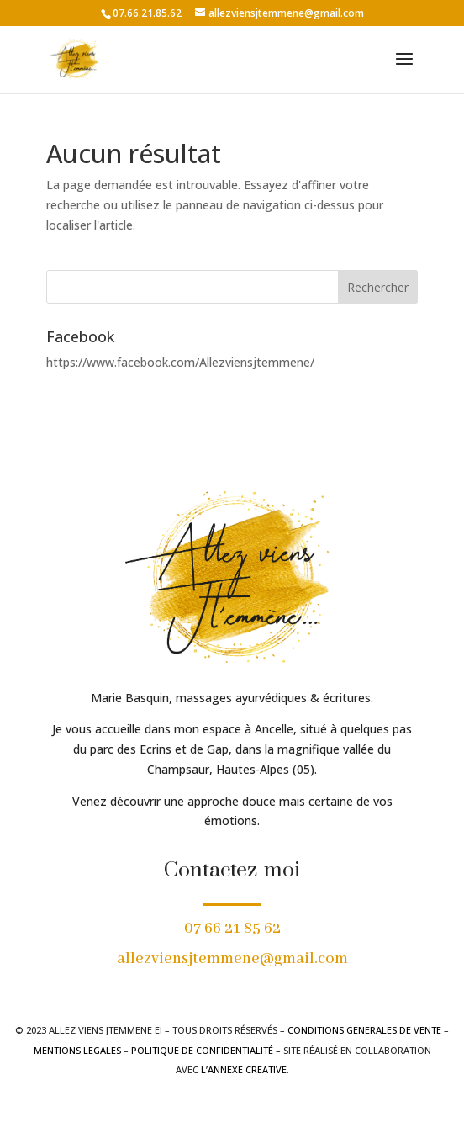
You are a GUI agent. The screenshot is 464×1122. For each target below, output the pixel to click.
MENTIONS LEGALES (77, 1050)
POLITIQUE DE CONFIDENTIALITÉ (202, 1050)
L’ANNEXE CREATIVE (244, 1069)
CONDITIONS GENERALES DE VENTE (364, 1030)
